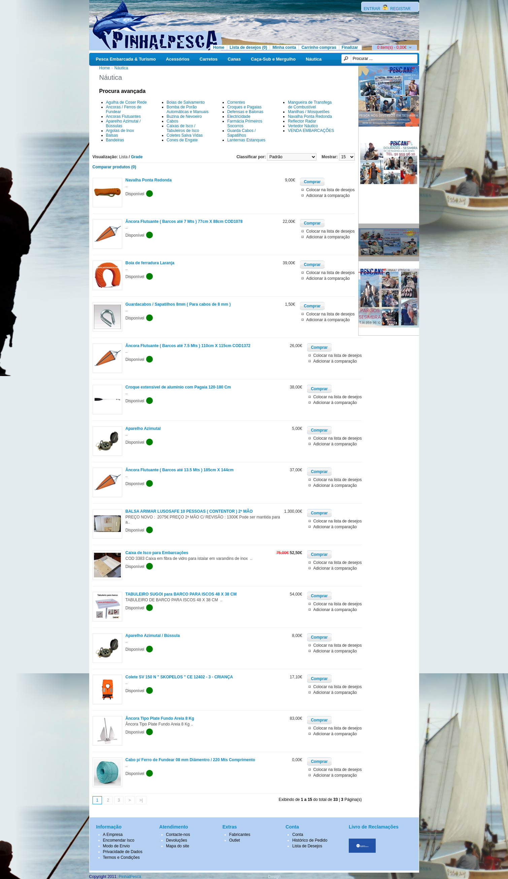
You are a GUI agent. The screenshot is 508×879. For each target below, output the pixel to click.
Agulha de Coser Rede (126, 102)
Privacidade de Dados (122, 851)
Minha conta (284, 47)
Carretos (208, 59)
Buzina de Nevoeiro (184, 116)
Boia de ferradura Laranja (150, 263)
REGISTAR (400, 8)
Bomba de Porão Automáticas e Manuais (188, 109)
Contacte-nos (178, 834)
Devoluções (176, 840)
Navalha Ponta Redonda (310, 116)
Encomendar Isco (118, 840)
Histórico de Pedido (309, 840)
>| (141, 800)
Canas (234, 59)
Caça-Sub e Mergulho (273, 59)
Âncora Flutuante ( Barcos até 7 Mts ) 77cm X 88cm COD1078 (184, 221)
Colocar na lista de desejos (330, 190)
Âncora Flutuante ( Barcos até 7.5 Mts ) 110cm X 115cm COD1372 (188, 345)
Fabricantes (239, 834)
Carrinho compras (318, 47)
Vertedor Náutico (303, 126)
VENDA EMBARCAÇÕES (311, 130)
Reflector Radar (302, 121)
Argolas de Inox (120, 130)
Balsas (112, 135)
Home (218, 47)
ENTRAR (372, 8)
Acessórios (178, 59)
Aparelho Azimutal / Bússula (153, 635)
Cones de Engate (182, 140)
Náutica (313, 59)
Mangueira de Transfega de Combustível (310, 104)
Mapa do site (177, 846)
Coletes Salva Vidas (185, 135)
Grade (137, 157)
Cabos (172, 121)
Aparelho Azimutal (143, 428)
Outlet (234, 840)
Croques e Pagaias (244, 107)
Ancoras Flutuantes (123, 116)
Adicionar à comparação (327, 195)
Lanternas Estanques (246, 140)
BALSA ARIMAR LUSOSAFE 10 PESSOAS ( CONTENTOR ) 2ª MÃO (189, 511)
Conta (297, 834)
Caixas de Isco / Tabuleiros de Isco (183, 128)
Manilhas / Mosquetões (308, 111)
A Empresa (113, 834)
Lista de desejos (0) (248, 47)
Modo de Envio (116, 846)
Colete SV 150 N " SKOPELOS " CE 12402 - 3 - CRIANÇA (179, 677)
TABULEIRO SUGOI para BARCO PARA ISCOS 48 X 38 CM (181, 594)
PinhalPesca (130, 876)
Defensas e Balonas (245, 111)
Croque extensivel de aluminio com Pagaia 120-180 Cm (178, 387)
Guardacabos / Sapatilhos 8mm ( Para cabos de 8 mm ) (178, 304)
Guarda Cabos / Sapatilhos (241, 133)
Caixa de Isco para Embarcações (157, 552)
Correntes (236, 102)
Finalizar (350, 47)
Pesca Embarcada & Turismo (126, 59)
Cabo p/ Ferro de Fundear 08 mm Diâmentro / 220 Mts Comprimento (190, 759)
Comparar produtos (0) (114, 167)
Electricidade (238, 116)
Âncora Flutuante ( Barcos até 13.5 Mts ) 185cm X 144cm (180, 470)
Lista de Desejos (307, 846)
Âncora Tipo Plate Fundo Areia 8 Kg (160, 718)
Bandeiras (115, 140)
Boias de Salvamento (186, 102)
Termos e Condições (121, 857)
